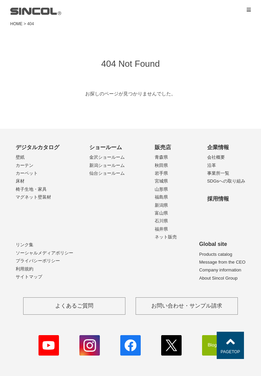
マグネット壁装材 (33, 197)
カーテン (24, 165)
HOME (16, 23)
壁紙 (20, 157)
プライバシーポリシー (38, 260)
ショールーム (105, 147)
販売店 (163, 147)
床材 (20, 181)
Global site (213, 244)
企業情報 (218, 147)
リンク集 (24, 244)
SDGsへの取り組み (226, 181)
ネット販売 (166, 236)
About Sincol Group (218, 278)
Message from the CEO (222, 262)
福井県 (161, 229)
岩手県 (161, 173)
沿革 (211, 165)
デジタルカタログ (37, 147)
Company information (220, 269)
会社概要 (216, 157)
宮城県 (161, 181)
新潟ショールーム (107, 165)
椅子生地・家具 (31, 189)
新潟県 (161, 205)
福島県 (161, 197)
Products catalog (215, 254)
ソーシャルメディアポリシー (44, 252)
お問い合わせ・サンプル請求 (186, 306)
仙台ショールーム (107, 173)
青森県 (161, 157)
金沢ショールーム (107, 157)
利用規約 (24, 268)
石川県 (161, 220)
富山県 (161, 213)
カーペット (27, 173)
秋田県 (161, 165)
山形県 (161, 189)
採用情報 (218, 199)
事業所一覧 (218, 173)
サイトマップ (29, 276)
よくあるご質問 (74, 306)
